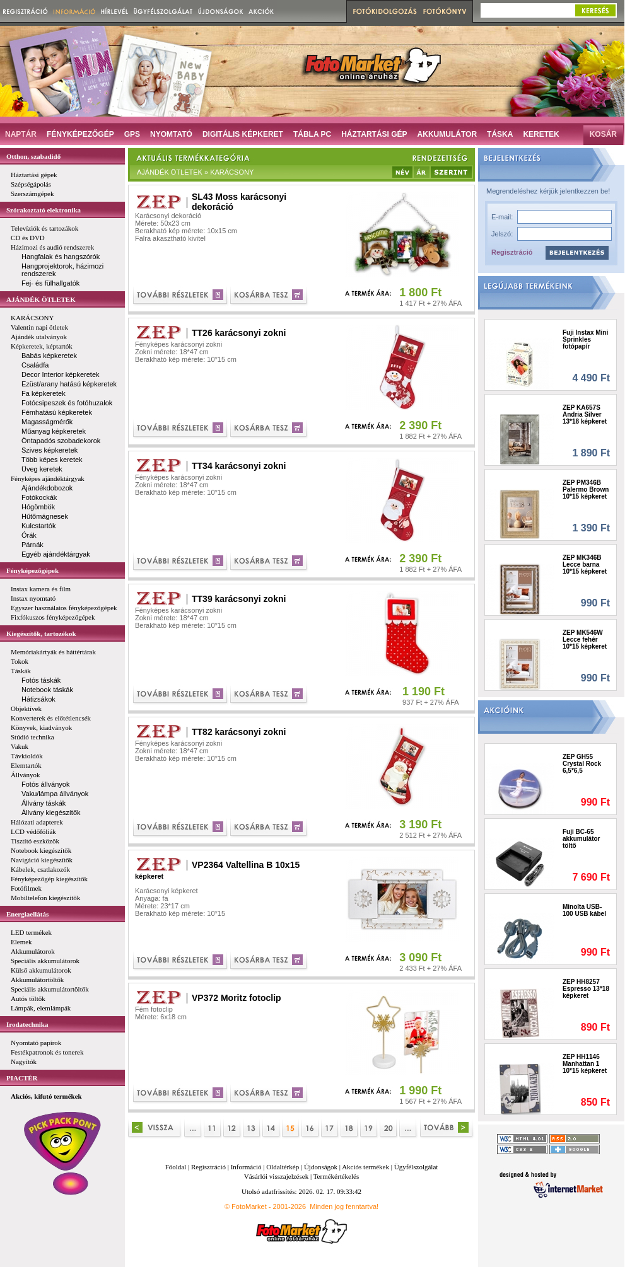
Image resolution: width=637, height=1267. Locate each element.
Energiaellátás (27, 914)
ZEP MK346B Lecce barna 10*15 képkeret (585, 564)
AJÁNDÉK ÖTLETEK (41, 299)
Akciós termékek (365, 1167)
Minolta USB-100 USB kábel (584, 910)
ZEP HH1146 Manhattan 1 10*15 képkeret (585, 1063)
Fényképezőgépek (32, 570)
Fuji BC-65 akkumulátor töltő (581, 838)
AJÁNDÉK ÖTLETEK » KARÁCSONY (195, 172)
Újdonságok (320, 1167)
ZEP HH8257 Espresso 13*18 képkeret (586, 988)
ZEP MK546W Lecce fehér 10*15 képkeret (585, 639)
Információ (246, 1167)
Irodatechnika (27, 1024)
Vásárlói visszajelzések (276, 1176)
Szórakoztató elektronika (43, 210)
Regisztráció (511, 252)
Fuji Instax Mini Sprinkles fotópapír (585, 339)
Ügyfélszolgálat (416, 1167)
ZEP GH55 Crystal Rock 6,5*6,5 (582, 763)
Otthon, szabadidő (33, 156)
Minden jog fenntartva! (344, 1206)
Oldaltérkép (282, 1167)
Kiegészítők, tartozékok (41, 633)
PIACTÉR (22, 1078)
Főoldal (176, 1167)
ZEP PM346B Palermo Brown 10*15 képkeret (586, 489)
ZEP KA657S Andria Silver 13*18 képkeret (585, 414)
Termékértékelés (336, 1176)
